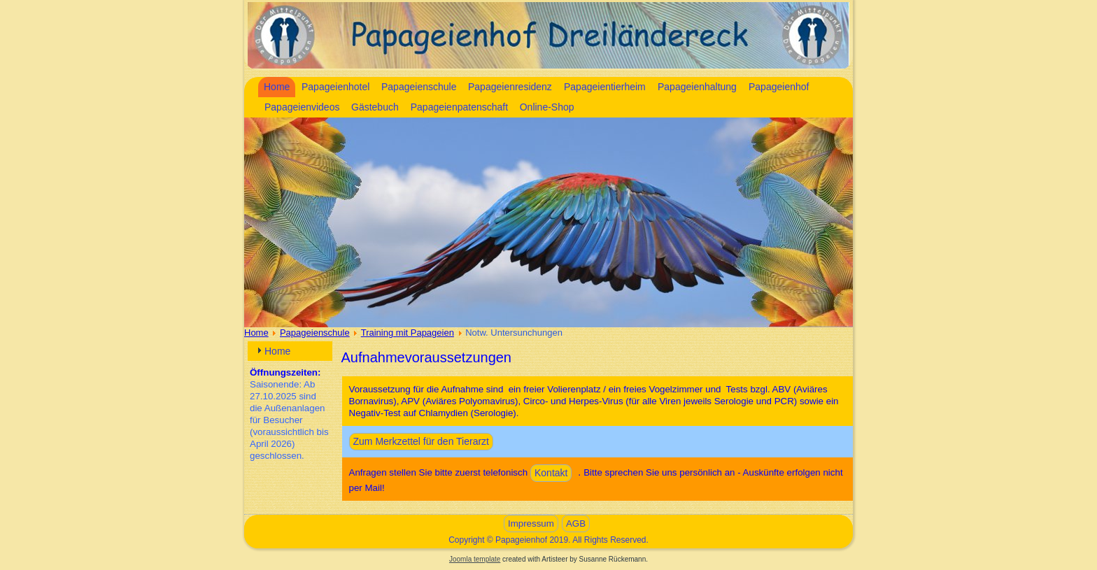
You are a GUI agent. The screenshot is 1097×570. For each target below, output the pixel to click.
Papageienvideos (301, 107)
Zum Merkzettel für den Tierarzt (421, 441)
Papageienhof (779, 86)
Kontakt (551, 472)
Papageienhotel (335, 86)
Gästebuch (375, 107)
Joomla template (474, 559)
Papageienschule (418, 86)
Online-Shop (547, 107)
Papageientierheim (605, 86)
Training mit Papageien (407, 332)
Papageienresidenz (510, 86)
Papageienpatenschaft (459, 107)
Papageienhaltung (697, 86)
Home (277, 86)
